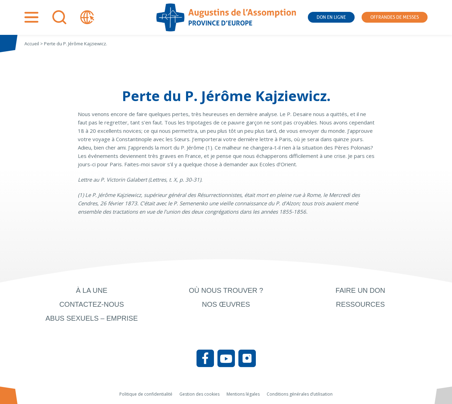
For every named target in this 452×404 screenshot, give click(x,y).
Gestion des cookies (199, 394)
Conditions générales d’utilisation (300, 394)
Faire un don (360, 290)
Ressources (360, 304)
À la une (91, 290)
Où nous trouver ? (226, 290)
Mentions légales (243, 394)
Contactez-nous (91, 304)
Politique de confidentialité (145, 394)
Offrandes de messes (394, 17)
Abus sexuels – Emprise (91, 318)
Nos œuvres (226, 304)
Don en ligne (331, 17)
